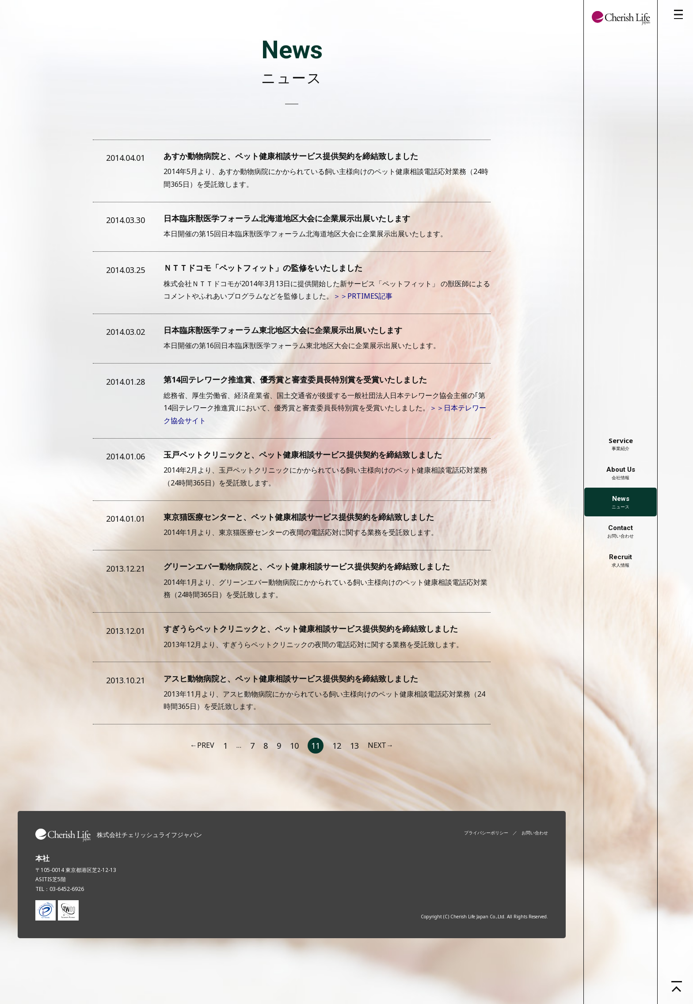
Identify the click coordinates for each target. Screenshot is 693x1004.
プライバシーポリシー (486, 880)
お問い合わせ (620, 531)
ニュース (620, 502)
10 (294, 793)
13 (354, 793)
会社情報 (620, 473)
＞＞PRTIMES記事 (362, 308)
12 (336, 793)
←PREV (202, 793)
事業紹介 (621, 443)
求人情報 (620, 560)
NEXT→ (380, 793)
